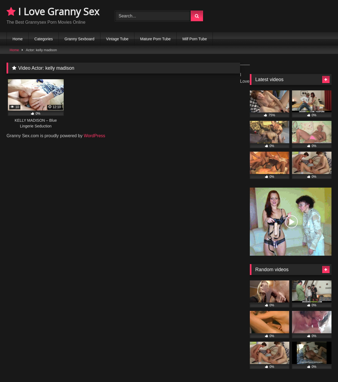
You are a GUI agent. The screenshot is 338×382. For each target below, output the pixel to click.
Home (18, 39)
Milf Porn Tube (194, 39)
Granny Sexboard (79, 39)
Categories (43, 39)
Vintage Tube (117, 39)
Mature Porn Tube (155, 39)
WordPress (94, 135)
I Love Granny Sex (53, 11)
